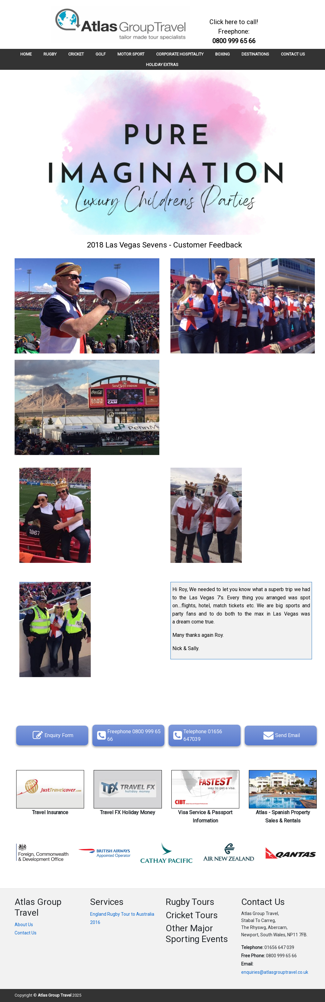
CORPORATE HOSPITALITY (179, 54)
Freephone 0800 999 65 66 (128, 735)
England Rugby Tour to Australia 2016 (122, 918)
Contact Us (25, 932)
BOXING (222, 54)
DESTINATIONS (255, 54)
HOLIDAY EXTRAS (162, 64)
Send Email (281, 735)
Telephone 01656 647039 (197, 735)
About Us (24, 924)
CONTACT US (293, 54)
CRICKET (76, 54)
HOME (26, 54)
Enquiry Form (52, 735)
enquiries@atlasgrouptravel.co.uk (274, 972)
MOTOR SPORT (130, 54)
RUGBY (49, 54)
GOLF (101, 54)
